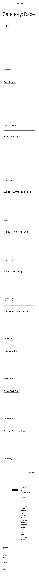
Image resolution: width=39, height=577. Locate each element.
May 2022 (23, 515)
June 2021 (23, 532)
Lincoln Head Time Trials (26, 492)
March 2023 (23, 505)
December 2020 (24, 536)
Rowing (4, 559)
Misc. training (5, 555)
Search (4, 487)
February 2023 (24, 506)
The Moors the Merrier (16, 311)
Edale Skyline (11, 26)
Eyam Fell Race (12, 136)
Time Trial (5, 562)
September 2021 (24, 527)
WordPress (13, 572)
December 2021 (24, 522)
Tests (4, 560)
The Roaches (11, 351)
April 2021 (23, 534)
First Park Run (11, 391)
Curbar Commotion (14, 431)
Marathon (13, 125)
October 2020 (23, 539)
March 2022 (23, 518)
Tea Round (10, 82)
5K (10, 419)
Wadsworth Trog (13, 271)
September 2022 (24, 508)
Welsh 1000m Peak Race (17, 191)
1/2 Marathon (5, 547)
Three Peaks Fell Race (16, 231)
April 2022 (23, 517)
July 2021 (23, 530)
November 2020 (24, 537)
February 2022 (24, 520)
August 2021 (23, 529)
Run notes (19, 3)
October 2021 (23, 525)
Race (12, 70)
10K (3, 548)
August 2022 (23, 510)
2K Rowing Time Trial (25, 494)
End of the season (24, 495)
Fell (10, 70)
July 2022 (23, 511)
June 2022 (23, 513)
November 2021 (24, 524)
